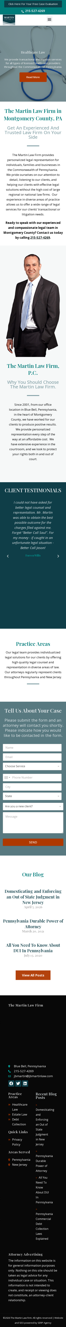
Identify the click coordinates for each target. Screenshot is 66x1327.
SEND (33, 842)
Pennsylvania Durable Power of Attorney (33, 923)
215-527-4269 (40, 238)
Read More (33, 77)
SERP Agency (44, 1322)
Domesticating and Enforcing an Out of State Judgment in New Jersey (33, 896)
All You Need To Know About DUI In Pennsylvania (33, 947)
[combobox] (7, 777)
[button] (49, 19)
